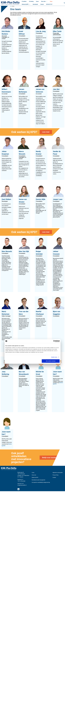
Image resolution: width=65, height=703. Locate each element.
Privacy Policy (56, 474)
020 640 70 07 (49, 4)
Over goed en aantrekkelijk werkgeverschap (41, 481)
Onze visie (44, 1)
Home (11, 6)
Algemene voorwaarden (58, 472)
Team (51, 1)
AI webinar (24, 1)
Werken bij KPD (26, 4)
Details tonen (54, 357)
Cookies (54, 477)
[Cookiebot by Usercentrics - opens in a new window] (54, 341)
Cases (37, 1)
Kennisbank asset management (38, 479)
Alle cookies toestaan (50, 361)
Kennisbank (35, 4)
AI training (31, 1)
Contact (42, 4)
